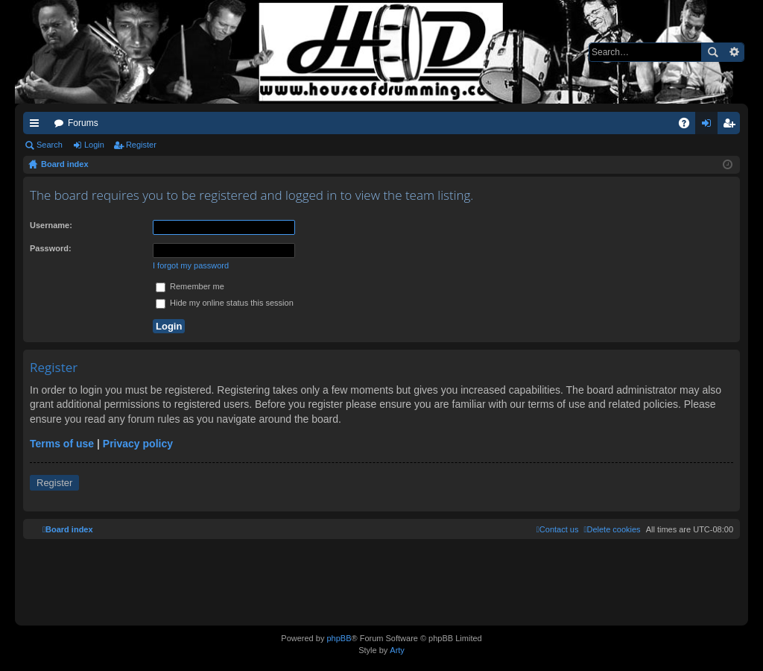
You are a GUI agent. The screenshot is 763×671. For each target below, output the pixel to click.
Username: (51, 225)
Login (94, 144)
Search (712, 52)
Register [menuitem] (732, 126)
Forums (83, 123)
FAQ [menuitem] (689, 126)
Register (141, 144)
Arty (397, 650)
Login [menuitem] (710, 126)
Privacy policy (138, 444)
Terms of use (62, 444)
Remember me (190, 286)
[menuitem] (611, 529)
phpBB (338, 638)
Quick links (37, 126)
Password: (51, 248)
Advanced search (734, 52)
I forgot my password (191, 265)
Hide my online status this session (225, 302)
